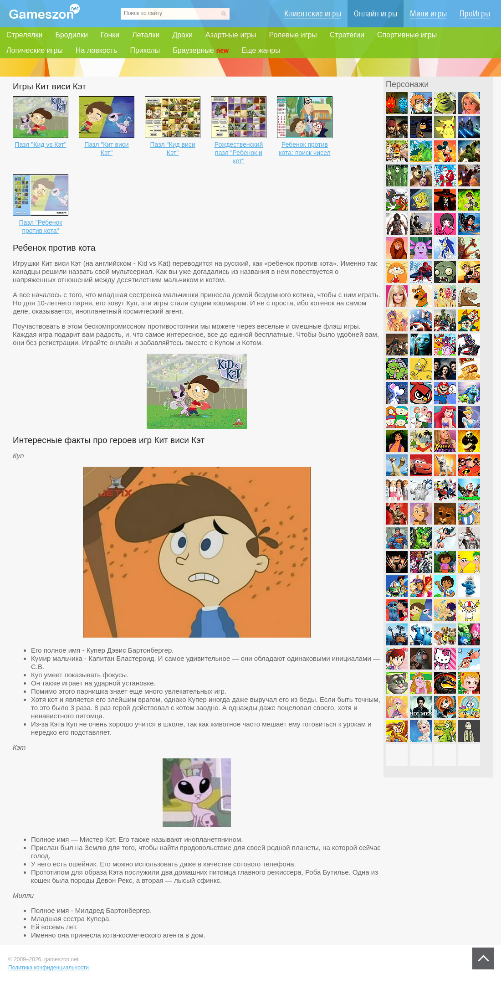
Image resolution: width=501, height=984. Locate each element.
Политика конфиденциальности (48, 967)
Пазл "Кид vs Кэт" (40, 144)
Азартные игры (230, 35)
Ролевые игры (293, 35)
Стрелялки (24, 35)
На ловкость (97, 50)
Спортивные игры (407, 35)
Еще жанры (261, 50)
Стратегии (347, 35)
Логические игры (34, 50)
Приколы (145, 50)
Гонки (110, 35)
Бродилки (71, 35)
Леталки (145, 35)
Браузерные (201, 50)
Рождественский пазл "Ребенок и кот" (239, 153)
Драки (182, 35)
